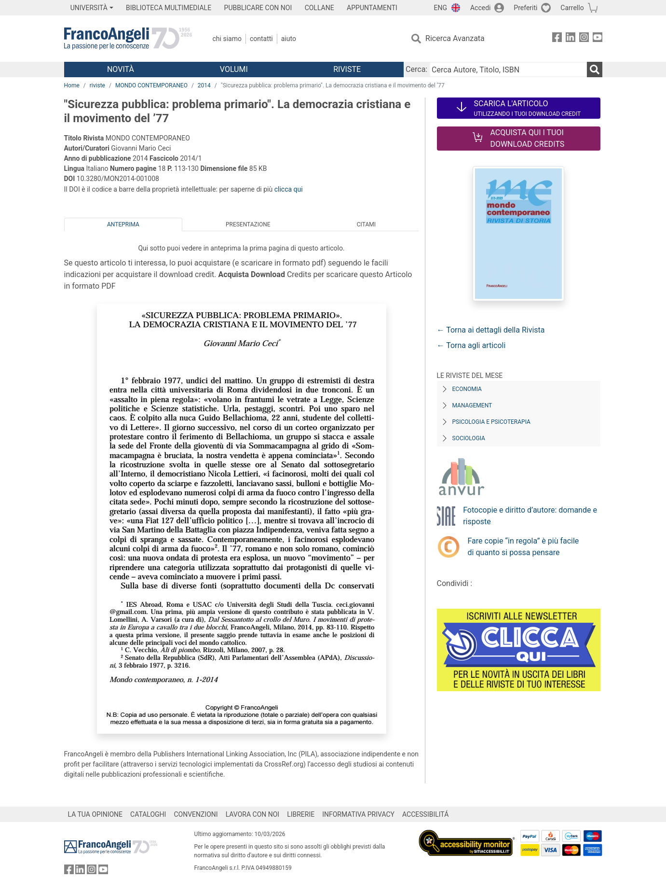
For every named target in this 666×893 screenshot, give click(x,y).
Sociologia (468, 438)
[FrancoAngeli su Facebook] (557, 38)
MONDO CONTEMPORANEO (151, 85)
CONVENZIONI (195, 814)
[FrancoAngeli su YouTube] (597, 38)
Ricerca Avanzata (455, 38)
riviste (97, 85)
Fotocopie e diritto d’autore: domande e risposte (530, 515)
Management (472, 405)
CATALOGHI (148, 814)
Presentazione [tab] (248, 224)
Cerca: (416, 69)
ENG (440, 8)
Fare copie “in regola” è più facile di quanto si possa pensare (523, 546)
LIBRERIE (300, 814)
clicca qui (288, 189)
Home (72, 85)
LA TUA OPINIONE (95, 814)
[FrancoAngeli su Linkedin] (570, 38)
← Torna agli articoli (471, 345)
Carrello (572, 8)
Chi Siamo (227, 38)
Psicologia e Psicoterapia (491, 422)
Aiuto (288, 38)
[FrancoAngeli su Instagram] (584, 38)
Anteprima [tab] (123, 224)
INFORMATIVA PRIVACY (358, 814)
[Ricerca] (594, 69)
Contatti (261, 38)
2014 (204, 85)
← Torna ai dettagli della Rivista (491, 330)
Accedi (480, 8)
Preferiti (525, 8)
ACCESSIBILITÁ (425, 814)
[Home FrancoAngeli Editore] (128, 38)
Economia (467, 389)
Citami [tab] (366, 224)
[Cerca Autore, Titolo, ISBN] (507, 69)
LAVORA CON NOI (253, 814)
